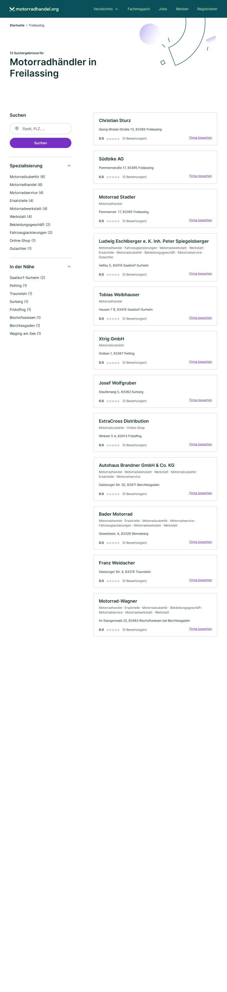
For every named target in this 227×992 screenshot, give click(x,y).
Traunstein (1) (21, 294)
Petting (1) (18, 286)
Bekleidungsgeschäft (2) (30, 225)
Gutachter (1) (21, 249)
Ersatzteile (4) (21, 201)
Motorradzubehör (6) (27, 177)
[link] (155, 129)
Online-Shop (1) (23, 241)
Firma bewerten (200, 138)
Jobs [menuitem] (163, 9)
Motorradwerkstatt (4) (28, 209)
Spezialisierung (26, 166)
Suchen (40, 143)
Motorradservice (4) (26, 193)
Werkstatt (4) (21, 217)
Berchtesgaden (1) (25, 325)
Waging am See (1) (25, 333)
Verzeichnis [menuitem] (103, 9)
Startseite (17, 25)
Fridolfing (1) (20, 310)
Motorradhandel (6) (26, 185)
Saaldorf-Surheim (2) (27, 278)
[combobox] (40, 128)
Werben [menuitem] (182, 9)
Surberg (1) (19, 302)
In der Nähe (22, 267)
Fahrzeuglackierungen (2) (31, 233)
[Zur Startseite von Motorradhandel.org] (34, 9)
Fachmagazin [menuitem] (139, 9)
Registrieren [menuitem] (207, 9)
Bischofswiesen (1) (25, 318)
